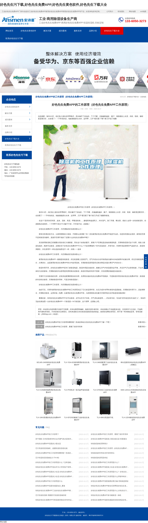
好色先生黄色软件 (28, 31)
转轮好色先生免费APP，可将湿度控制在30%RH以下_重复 (54, 500)
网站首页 (9, 31)
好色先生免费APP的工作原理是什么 (48, 481)
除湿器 (142, 276)
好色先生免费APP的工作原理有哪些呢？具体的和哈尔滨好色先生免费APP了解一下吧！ (54, 453)
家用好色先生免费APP (101, 234)
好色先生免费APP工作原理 (49, 254)
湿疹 (63, 221)
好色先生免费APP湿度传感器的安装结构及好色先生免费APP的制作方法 (110, 500)
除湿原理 (89, 263)
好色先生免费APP (45, 229)
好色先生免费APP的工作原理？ (47, 434)
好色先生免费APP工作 (47, 285)
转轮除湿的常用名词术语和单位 (102, 453)
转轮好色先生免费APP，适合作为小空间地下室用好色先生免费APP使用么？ (54, 467)
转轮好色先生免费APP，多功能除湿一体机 (106, 495)
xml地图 (143, 11)
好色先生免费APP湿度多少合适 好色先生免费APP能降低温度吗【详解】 (110, 467)
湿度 (109, 268)
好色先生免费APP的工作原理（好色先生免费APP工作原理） (110, 448)
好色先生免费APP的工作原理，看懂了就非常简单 (63, 327)
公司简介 (109, 11)
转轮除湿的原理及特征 (99, 458)
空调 (64, 229)
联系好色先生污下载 (14, 38)
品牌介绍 (93, 31)
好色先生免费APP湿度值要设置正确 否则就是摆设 (109, 481)
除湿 (139, 221)
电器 (114, 242)
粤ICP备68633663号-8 (96, 515)
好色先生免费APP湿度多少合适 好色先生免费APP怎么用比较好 (54, 472)
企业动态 (143, 97)
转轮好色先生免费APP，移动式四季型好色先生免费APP (110, 486)
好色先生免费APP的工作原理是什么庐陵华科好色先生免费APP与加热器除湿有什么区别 (110, 476)
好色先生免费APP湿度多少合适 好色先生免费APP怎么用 (54, 476)
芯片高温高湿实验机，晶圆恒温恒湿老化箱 (51, 448)
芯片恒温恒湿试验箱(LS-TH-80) (47, 458)
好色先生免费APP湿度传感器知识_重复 (50, 486)
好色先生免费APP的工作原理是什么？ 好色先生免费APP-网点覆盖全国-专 (110, 472)
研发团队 (121, 11)
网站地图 (132, 11)
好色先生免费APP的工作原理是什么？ (105, 462)
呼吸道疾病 (76, 221)
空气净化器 (95, 298)
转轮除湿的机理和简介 (99, 444)
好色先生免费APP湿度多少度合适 (48, 444)
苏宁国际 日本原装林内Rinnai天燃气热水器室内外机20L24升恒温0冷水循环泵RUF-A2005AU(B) (54, 439)
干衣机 (86, 298)
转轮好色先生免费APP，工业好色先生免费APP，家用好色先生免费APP (54, 490)
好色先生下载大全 (112, 31)
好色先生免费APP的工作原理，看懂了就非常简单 (109, 434)
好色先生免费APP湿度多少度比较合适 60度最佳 (109, 439)
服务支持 (78, 31)
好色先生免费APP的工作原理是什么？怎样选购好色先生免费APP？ (54, 462)
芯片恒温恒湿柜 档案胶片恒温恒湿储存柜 (50, 495)
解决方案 (47, 31)
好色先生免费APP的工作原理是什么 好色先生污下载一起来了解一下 (110, 490)
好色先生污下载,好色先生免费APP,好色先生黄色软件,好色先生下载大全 (53, 4)
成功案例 (62, 31)
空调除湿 (52, 271)
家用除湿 (45, 242)
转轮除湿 (65, 259)
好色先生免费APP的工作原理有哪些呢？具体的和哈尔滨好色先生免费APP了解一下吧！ (78, 322)
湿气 (104, 221)
